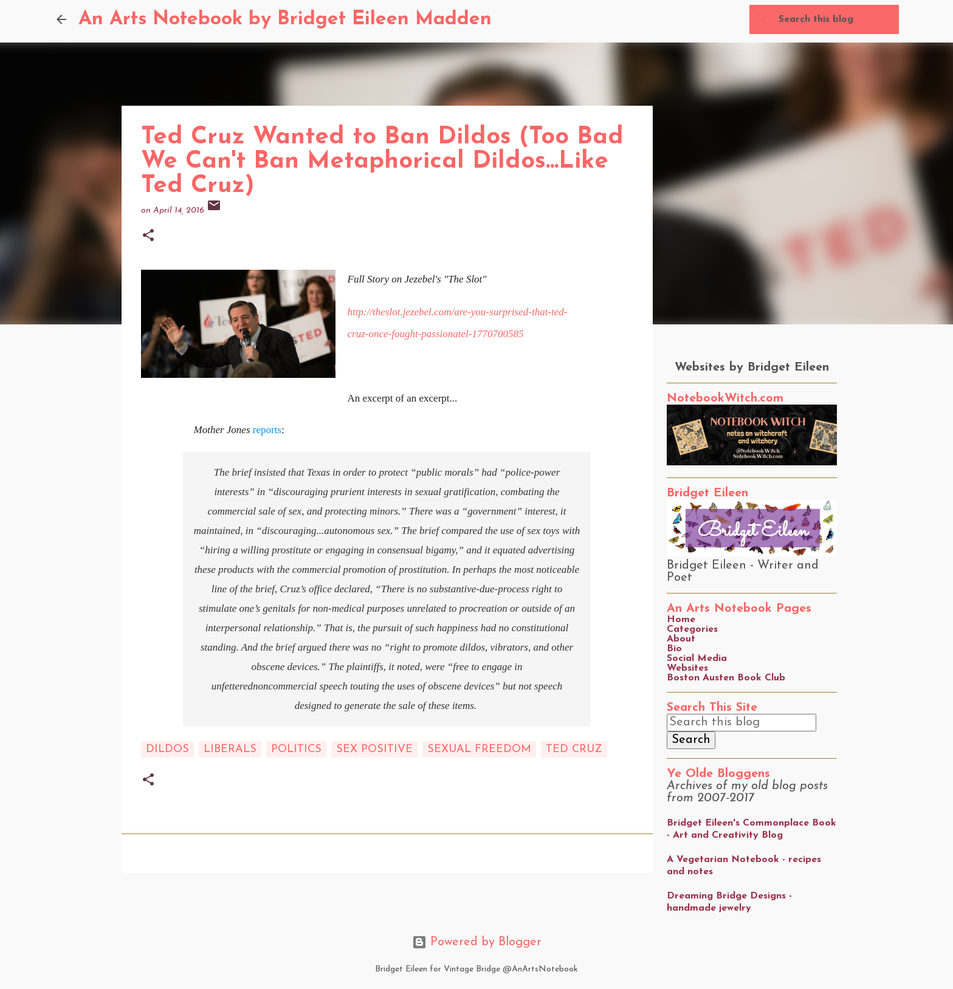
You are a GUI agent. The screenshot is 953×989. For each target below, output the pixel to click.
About (681, 639)
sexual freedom (479, 749)
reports (267, 430)
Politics (296, 749)
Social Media (697, 658)
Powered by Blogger (477, 942)
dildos (167, 749)
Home (681, 620)
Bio (674, 649)
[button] (148, 236)
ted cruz (574, 749)
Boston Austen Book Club (726, 678)
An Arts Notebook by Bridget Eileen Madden (285, 19)
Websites (687, 668)
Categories (692, 629)
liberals (230, 749)
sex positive (374, 749)
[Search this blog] (835, 19)
